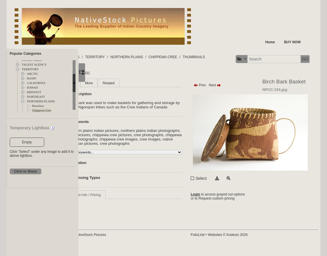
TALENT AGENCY (34, 64)
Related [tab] (142, 88)
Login (211, 200)
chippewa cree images (121, 152)
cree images (152, 152)
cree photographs (116, 148)
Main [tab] (105, 88)
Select (217, 183)
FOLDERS (105, 57)
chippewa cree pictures (169, 144)
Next (231, 90)
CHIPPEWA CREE (197, 57)
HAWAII (32, 87)
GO (162, 74)
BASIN (31, 78)
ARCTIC (32, 73)
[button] (98, 75)
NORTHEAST (36, 96)
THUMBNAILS (228, 57)
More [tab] (123, 88)
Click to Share (25, 171)
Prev (216, 90)
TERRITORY (30, 69)
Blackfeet (38, 106)
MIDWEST (34, 92)
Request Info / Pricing (118, 208)
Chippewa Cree (41, 110)
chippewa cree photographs (157, 148)
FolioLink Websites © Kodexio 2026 (235, 244)
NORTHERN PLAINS (41, 101)
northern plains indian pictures (127, 139)
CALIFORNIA (36, 83)
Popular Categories (25, 54)
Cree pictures (136, 144)
